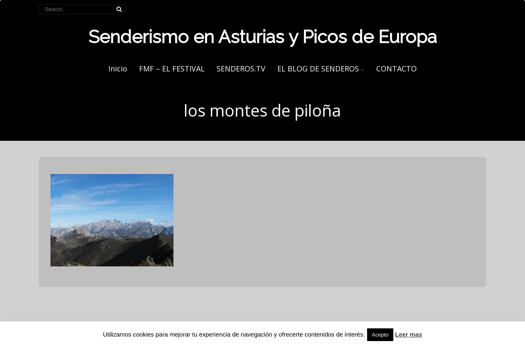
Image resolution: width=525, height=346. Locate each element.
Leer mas (408, 334)
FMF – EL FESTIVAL (172, 68)
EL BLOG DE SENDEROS (320, 68)
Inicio (117, 68)
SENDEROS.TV (241, 68)
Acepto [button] (380, 335)
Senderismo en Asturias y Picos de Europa (262, 36)
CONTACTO (396, 68)
